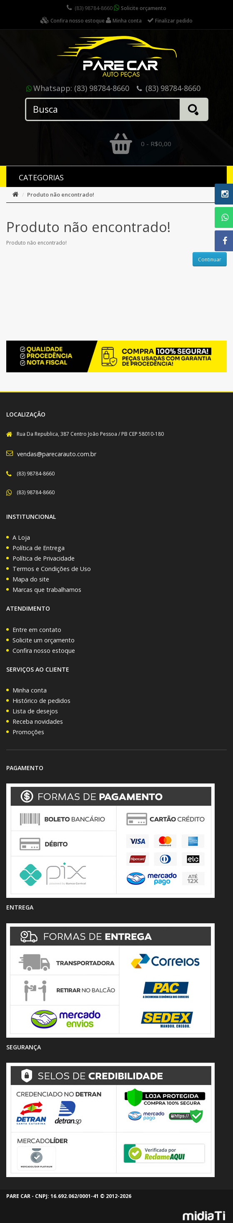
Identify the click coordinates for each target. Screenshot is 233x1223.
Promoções (28, 732)
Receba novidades (38, 721)
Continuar (209, 259)
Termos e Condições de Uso (52, 569)
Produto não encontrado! (60, 194)
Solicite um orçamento (44, 640)
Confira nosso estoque (44, 650)
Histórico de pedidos (41, 701)
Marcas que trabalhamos (47, 590)
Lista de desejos (35, 711)
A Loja (21, 537)
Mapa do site (31, 579)
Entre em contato (37, 630)
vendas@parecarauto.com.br (56, 454)
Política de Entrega (39, 548)
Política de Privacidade (44, 558)
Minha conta (30, 690)
